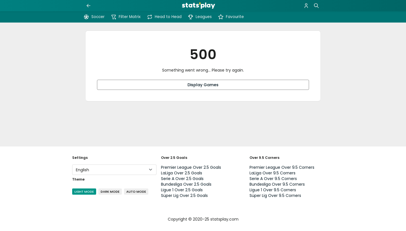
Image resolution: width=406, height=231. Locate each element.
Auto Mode (136, 191)
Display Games (203, 85)
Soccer (94, 17)
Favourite (231, 17)
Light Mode (84, 191)
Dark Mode (110, 191)
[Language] (114, 170)
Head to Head (164, 17)
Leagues (200, 17)
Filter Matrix (126, 17)
